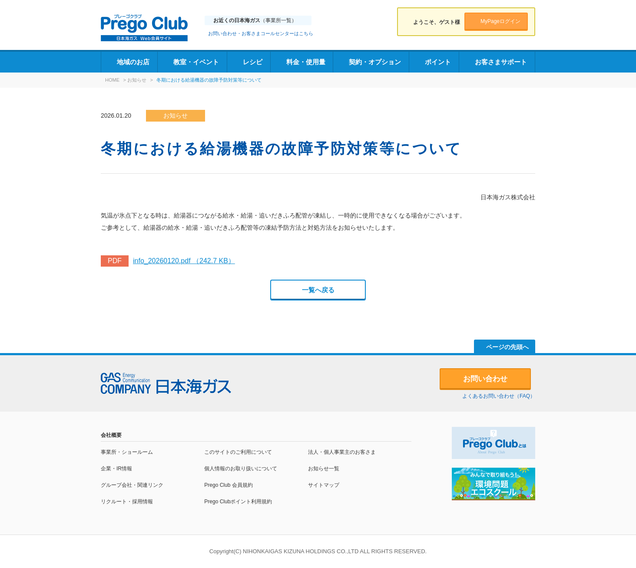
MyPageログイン (500, 21)
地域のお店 (133, 62)
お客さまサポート (501, 62)
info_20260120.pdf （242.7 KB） (184, 260)
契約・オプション (375, 62)
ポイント (438, 62)
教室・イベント (196, 62)
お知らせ (136, 80)
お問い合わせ (485, 379)
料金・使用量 (305, 62)
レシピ (252, 62)
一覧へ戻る (318, 290)
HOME (112, 80)
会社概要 (111, 435)
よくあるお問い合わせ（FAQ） (498, 396)
